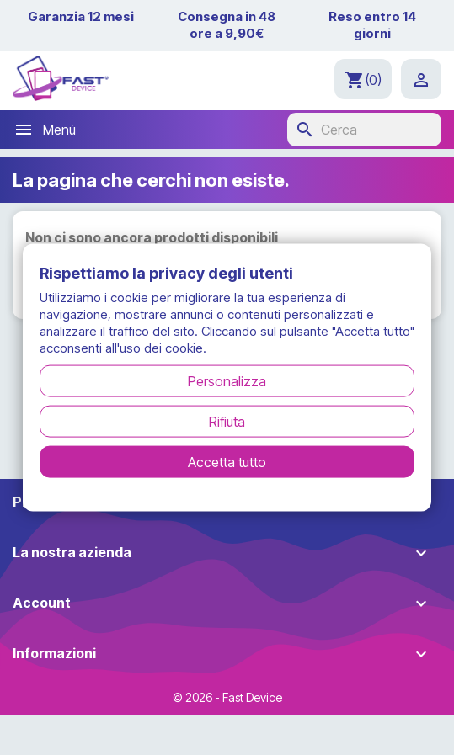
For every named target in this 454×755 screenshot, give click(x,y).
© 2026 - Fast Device (227, 697)
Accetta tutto (227, 462)
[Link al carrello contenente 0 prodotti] (363, 79)
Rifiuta (227, 421)
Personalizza (227, 381)
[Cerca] (364, 129)
